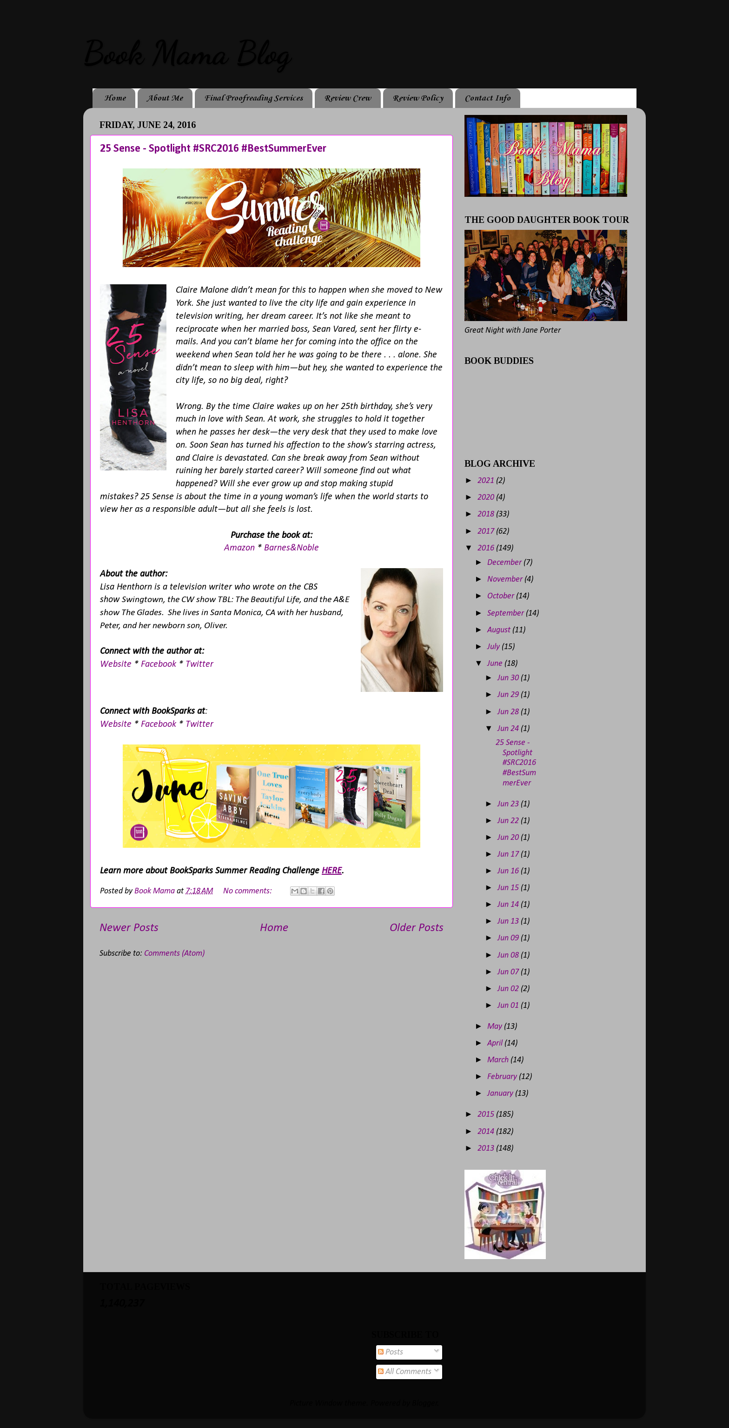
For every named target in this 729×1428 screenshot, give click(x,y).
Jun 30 (509, 678)
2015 (486, 1114)
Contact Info (487, 98)
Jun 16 (509, 871)
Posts (390, 1352)
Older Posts (417, 928)
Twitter (199, 664)
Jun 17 (509, 854)
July (494, 647)
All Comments (404, 1372)
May (495, 1026)
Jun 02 (509, 989)
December (505, 562)
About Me (165, 98)
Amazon (240, 548)
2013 (486, 1148)
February (503, 1077)
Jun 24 (509, 728)
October (501, 596)
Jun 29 (509, 695)
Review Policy (417, 98)
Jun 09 (509, 938)
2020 (486, 497)
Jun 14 (509, 904)
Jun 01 (509, 1005)
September (506, 613)
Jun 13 (509, 921)
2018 (486, 514)
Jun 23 (509, 804)
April (495, 1043)
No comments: (248, 891)
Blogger (424, 1403)
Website (117, 664)
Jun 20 (509, 837)
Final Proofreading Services (253, 98)
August (499, 630)
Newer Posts (129, 928)
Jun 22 (509, 821)
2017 (486, 531)
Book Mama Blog (187, 53)
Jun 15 (509, 888)
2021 (486, 480)
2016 (486, 548)
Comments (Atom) (174, 953)
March (498, 1060)
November (505, 579)
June (495, 663)
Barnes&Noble (291, 548)
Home (115, 98)
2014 (486, 1131)
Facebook (160, 664)
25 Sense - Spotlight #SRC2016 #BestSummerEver (213, 148)
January (501, 1093)
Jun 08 (509, 955)
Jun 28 (509, 712)
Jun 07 (509, 972)
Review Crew (347, 98)
